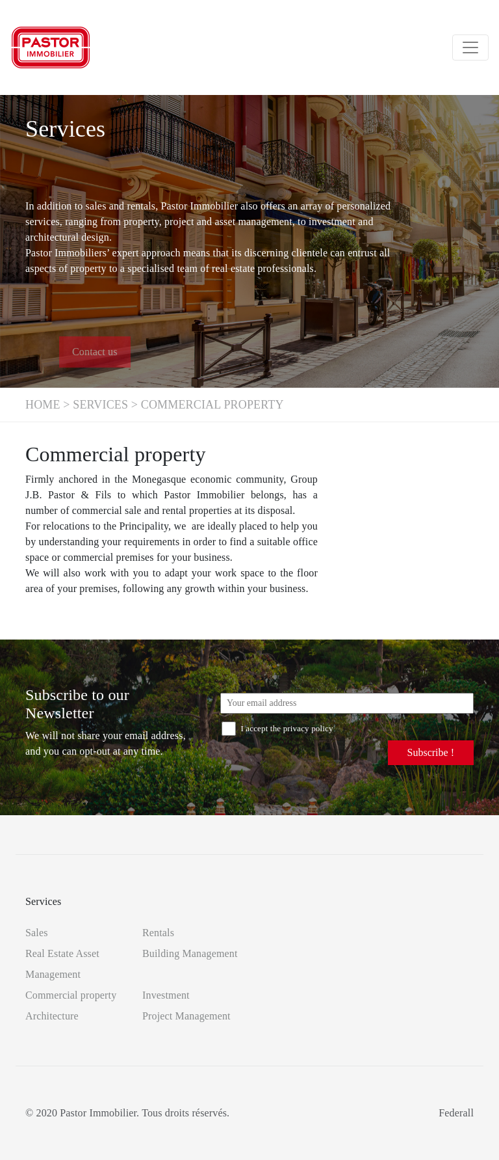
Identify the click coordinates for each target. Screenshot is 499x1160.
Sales (36, 932)
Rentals (158, 932)
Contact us (121, 351)
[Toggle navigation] (470, 47)
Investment (166, 995)
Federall (456, 1112)
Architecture (52, 1015)
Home (42, 404)
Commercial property (70, 995)
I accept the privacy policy (277, 728)
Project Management (186, 1015)
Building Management (190, 953)
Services (100, 404)
